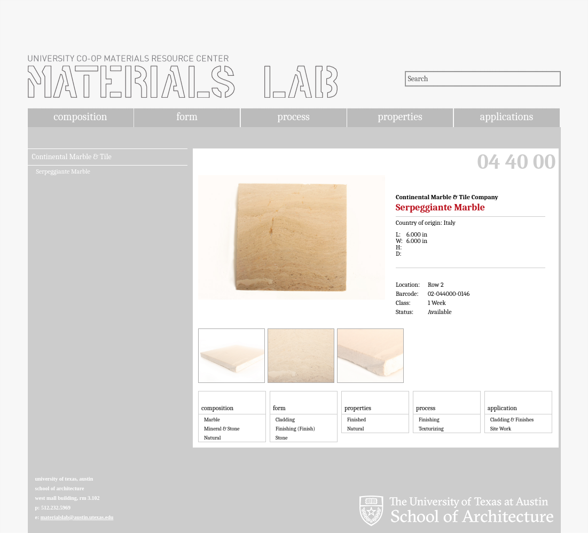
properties (400, 117)
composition (80, 117)
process (293, 117)
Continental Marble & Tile (72, 157)
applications (507, 117)
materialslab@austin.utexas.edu (77, 517)
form (187, 117)
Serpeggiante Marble (63, 171)
